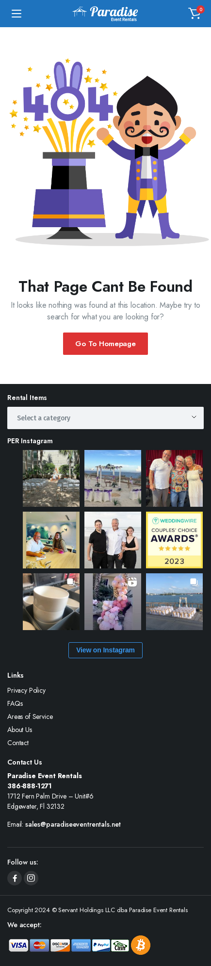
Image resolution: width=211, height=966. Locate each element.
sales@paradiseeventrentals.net (73, 824)
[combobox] (105, 418)
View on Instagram (105, 650)
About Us (19, 729)
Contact (18, 743)
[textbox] (47, 418)
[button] (194, 13)
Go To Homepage (105, 343)
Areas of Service (29, 716)
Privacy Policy (26, 690)
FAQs (14, 703)
